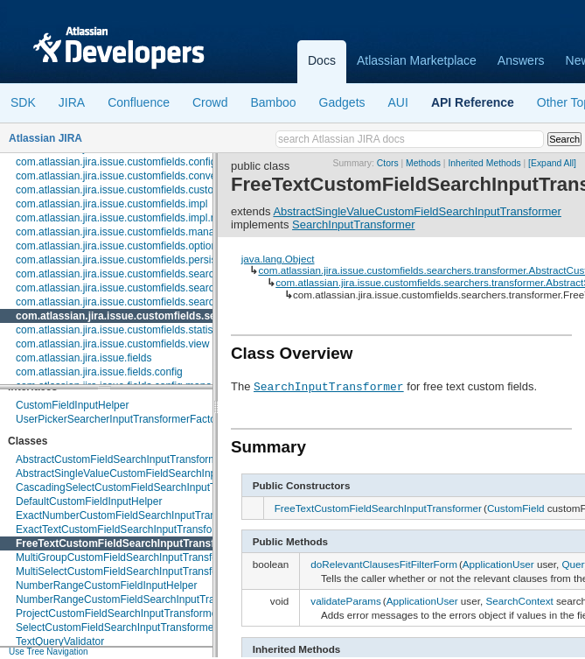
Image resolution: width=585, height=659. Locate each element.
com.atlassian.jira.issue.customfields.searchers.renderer (146, 302)
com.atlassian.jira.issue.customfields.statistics (122, 330)
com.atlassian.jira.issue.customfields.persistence (129, 260)
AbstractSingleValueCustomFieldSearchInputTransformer (149, 473)
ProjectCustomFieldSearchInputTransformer (118, 613)
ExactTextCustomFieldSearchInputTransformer (124, 529)
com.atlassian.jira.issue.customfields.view (112, 344)
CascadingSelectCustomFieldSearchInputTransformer (141, 487)
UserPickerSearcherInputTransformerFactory (120, 419)
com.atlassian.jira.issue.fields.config (99, 372)
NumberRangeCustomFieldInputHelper (106, 585)
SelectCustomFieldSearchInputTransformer (116, 627)
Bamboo (273, 102)
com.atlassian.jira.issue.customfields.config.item (127, 162)
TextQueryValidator (60, 641)
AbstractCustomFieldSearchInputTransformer (121, 459)
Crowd (209, 102)
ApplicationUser (498, 564)
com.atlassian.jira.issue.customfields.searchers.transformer (166, 316)
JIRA (72, 102)
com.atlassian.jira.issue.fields (83, 358)
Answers (521, 60)
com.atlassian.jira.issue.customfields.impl (111, 204)
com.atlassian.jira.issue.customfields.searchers (125, 274)
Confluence (139, 102)
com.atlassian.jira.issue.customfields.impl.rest (122, 218)
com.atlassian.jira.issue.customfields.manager (123, 232)
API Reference (472, 102)
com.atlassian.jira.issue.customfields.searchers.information (152, 288)
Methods (423, 163)
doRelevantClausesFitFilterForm (383, 564)
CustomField (516, 508)
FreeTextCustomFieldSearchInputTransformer (130, 543)
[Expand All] (552, 163)
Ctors (388, 163)
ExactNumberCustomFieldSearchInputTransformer (134, 515)
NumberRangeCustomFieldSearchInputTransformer (136, 599)
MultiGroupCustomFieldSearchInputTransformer (128, 557)
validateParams (345, 600)
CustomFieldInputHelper (72, 405)
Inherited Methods (484, 163)
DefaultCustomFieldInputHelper (89, 501)
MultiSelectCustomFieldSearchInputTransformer (128, 571)
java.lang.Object (278, 258)
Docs (322, 60)
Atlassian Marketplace (417, 60)
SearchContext (519, 600)
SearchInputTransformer (353, 224)
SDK (23, 102)
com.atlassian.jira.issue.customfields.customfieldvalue (141, 190)
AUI (398, 102)
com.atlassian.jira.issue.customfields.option (116, 246)
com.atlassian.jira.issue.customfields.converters (126, 176)
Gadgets (342, 102)
